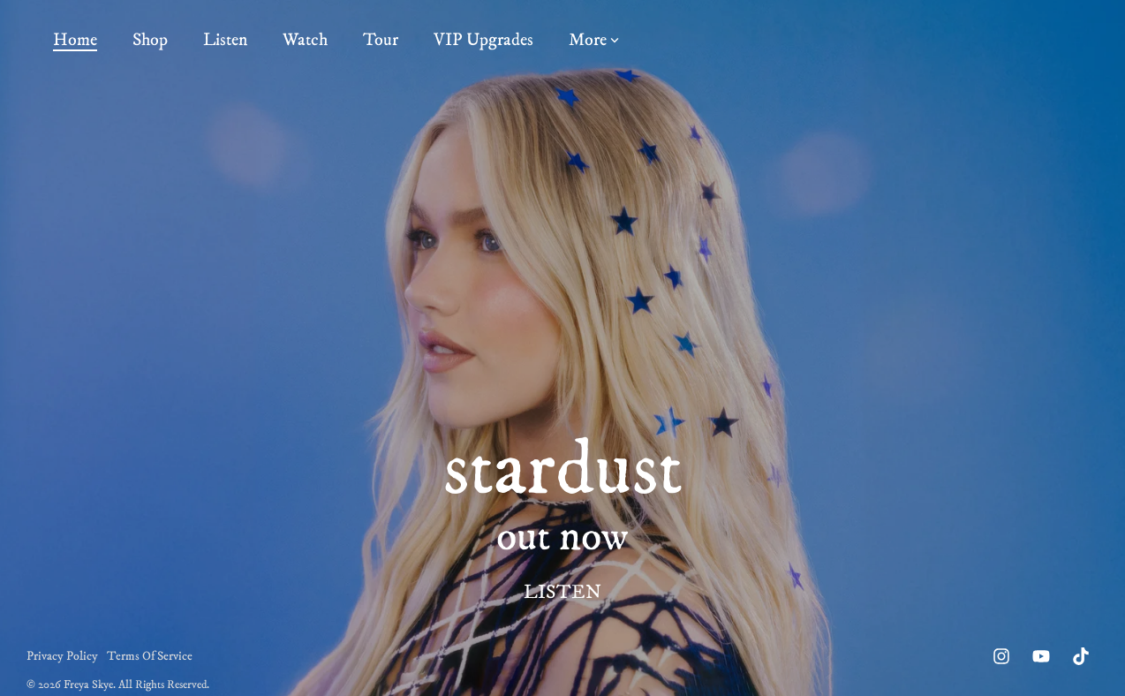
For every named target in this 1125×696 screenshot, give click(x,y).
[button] (1003, 657)
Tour (380, 40)
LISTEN (562, 592)
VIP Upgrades (483, 40)
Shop (150, 40)
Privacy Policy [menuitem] (62, 656)
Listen (225, 40)
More (594, 40)
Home (75, 40)
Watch (305, 40)
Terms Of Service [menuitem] (150, 656)
